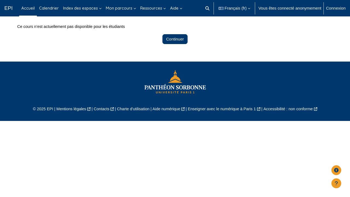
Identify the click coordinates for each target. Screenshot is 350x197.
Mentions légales (67, 122)
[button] (207, 8)
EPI (8, 8)
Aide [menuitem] (174, 8)
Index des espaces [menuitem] (80, 8)
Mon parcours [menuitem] (119, 8)
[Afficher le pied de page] (336, 183)
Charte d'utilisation (131, 122)
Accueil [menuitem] (28, 8)
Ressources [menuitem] (151, 8)
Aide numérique (165, 122)
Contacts (99, 122)
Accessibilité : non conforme (292, 122)
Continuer (175, 52)
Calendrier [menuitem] (49, 8)
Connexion (336, 8)
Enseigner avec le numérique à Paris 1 (223, 122)
